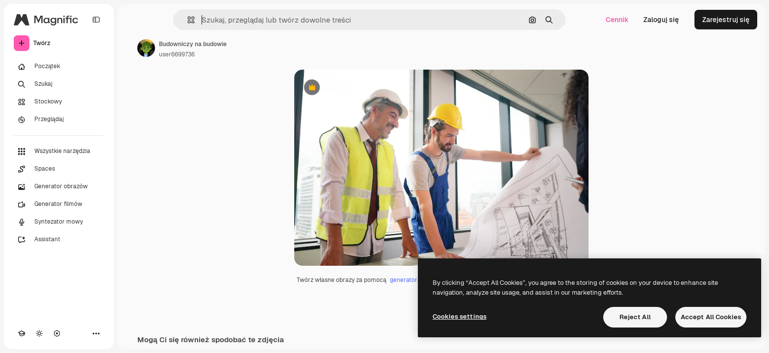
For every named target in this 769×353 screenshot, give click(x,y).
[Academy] (21, 333)
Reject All (635, 317)
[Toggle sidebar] (96, 19)
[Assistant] (59, 240)
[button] (187, 20)
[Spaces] (59, 169)
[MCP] (57, 333)
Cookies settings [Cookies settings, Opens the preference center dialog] (460, 316)
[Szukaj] (59, 84)
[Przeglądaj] (59, 119)
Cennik (617, 19)
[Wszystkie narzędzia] (59, 151)
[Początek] (59, 67)
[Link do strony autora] (146, 48)
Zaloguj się (661, 19)
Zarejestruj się (725, 19)
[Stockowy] (59, 102)
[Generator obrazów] (59, 187)
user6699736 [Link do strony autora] (177, 54)
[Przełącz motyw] (39, 333)
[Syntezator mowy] (59, 222)
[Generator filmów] (59, 204)
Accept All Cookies (711, 317)
